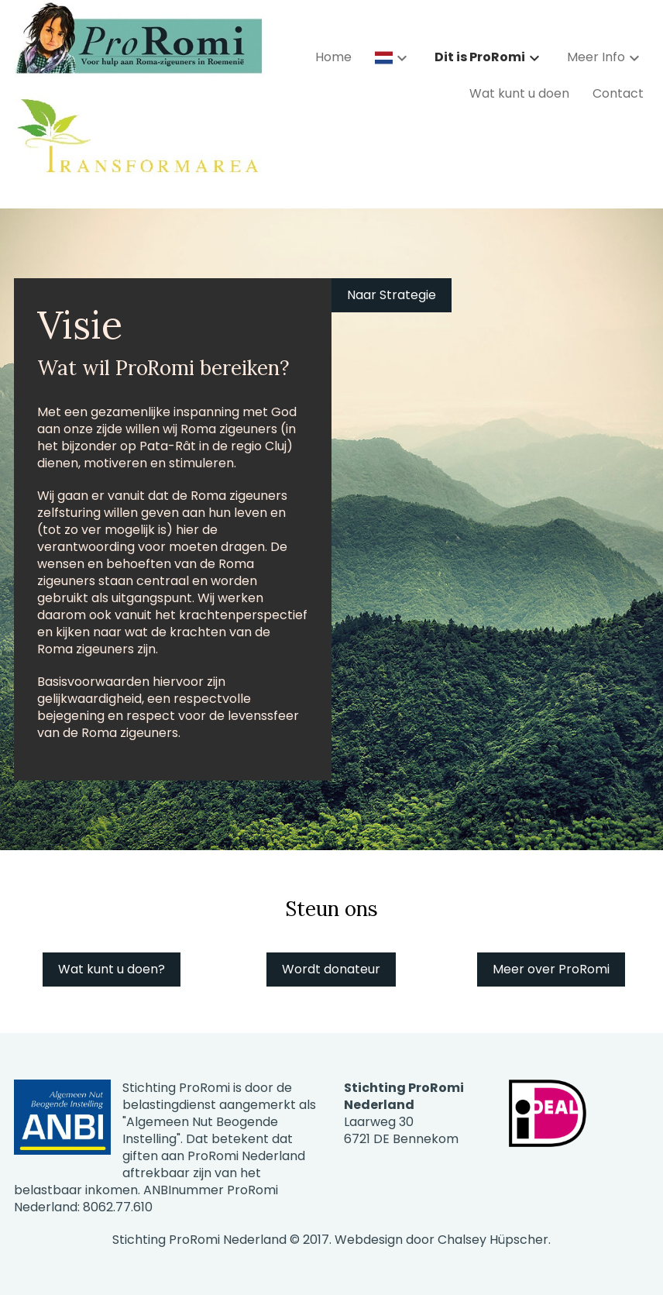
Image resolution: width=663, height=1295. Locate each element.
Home (333, 57)
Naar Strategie (391, 295)
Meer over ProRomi (551, 969)
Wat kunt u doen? (111, 969)
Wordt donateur (331, 969)
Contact (618, 93)
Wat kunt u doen (519, 93)
